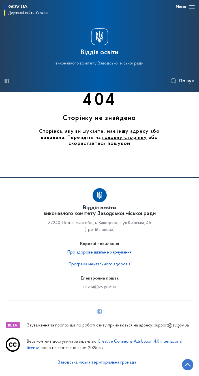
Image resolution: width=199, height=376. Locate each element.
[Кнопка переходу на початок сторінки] (187, 364)
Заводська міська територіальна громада (97, 362)
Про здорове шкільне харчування (99, 252)
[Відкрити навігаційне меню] (192, 7)
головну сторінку (124, 137)
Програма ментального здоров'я (99, 264)
